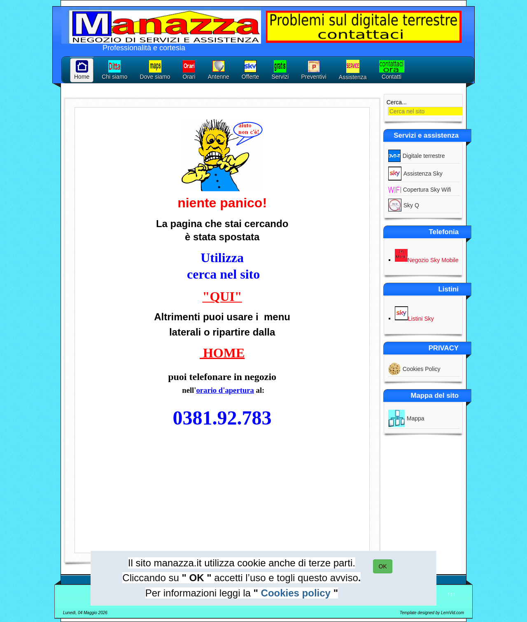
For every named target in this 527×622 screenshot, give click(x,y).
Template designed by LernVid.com (432, 612)
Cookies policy (296, 593)
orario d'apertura (225, 390)
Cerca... (397, 102)
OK (382, 566)
